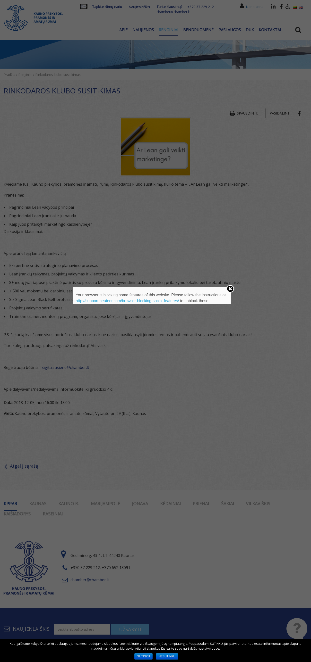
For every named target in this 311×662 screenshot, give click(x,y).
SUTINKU (143, 656)
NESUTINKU (167, 656)
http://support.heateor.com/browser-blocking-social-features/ (127, 301)
